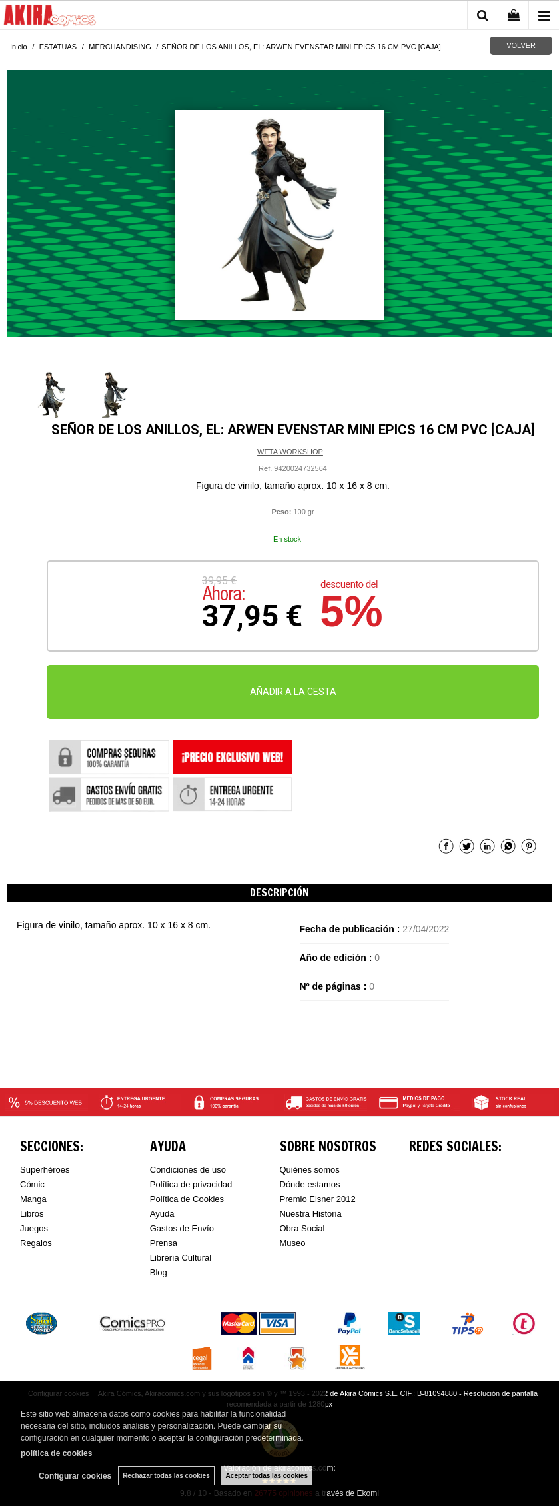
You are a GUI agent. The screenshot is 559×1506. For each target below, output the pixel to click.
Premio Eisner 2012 (318, 1199)
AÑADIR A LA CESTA (293, 691)
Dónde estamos (310, 1184)
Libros (31, 1214)
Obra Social (302, 1228)
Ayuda (162, 1214)
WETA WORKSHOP (290, 452)
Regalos (36, 1243)
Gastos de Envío (182, 1228)
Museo (293, 1243)
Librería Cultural (181, 1258)
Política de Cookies (187, 1199)
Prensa (163, 1243)
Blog (158, 1272)
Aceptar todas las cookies (267, 1475)
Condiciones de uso (188, 1170)
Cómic (32, 1184)
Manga (33, 1199)
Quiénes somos (310, 1170)
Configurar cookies (75, 1476)
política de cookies (56, 1453)
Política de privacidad (191, 1184)
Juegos (34, 1228)
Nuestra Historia (311, 1214)
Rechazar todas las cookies (166, 1475)
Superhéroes (44, 1170)
